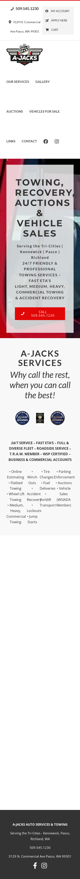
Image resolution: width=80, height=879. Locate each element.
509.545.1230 (25, 8)
